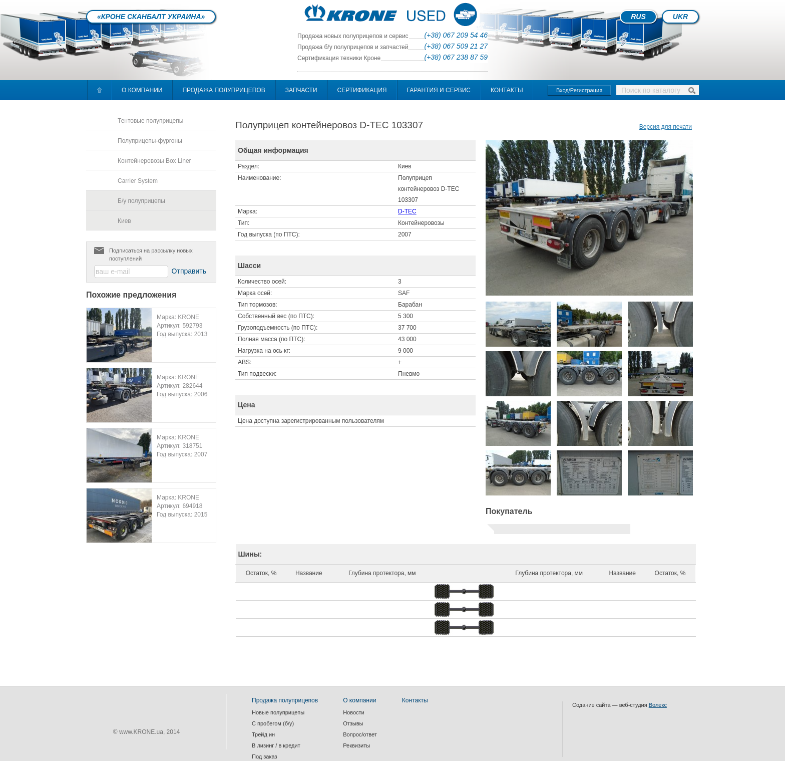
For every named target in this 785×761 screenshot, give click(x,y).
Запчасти (301, 90)
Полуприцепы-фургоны (150, 140)
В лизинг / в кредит (276, 745)
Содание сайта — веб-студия (619, 705)
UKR (680, 17)
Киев (124, 220)
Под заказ (264, 756)
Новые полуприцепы (278, 712)
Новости (353, 712)
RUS (638, 17)
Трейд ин (263, 734)
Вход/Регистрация (579, 90)
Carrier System (138, 180)
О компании (142, 90)
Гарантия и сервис (439, 90)
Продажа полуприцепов (223, 90)
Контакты (507, 90)
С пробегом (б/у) (273, 723)
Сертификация (362, 90)
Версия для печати (665, 126)
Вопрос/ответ (360, 734)
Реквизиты (356, 745)
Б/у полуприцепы (141, 200)
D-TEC (407, 211)
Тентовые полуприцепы (150, 120)
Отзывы (353, 723)
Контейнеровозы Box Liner (154, 160)
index (392, 13)
